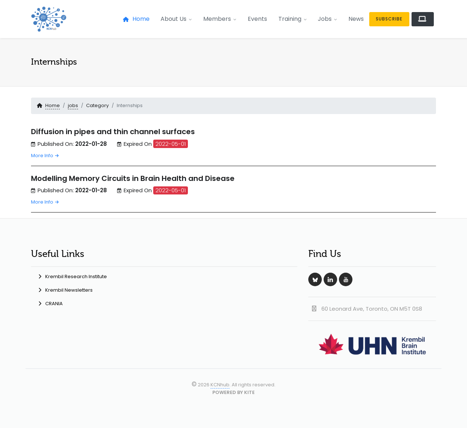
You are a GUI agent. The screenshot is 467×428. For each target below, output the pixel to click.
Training (292, 19)
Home (136, 19)
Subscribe (389, 19)
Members (219, 19)
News (356, 19)
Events (257, 19)
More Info (42, 155)
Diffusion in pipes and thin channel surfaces (113, 131)
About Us (176, 19)
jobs (73, 105)
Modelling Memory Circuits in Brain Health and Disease (133, 178)
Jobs (327, 19)
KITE (249, 392)
